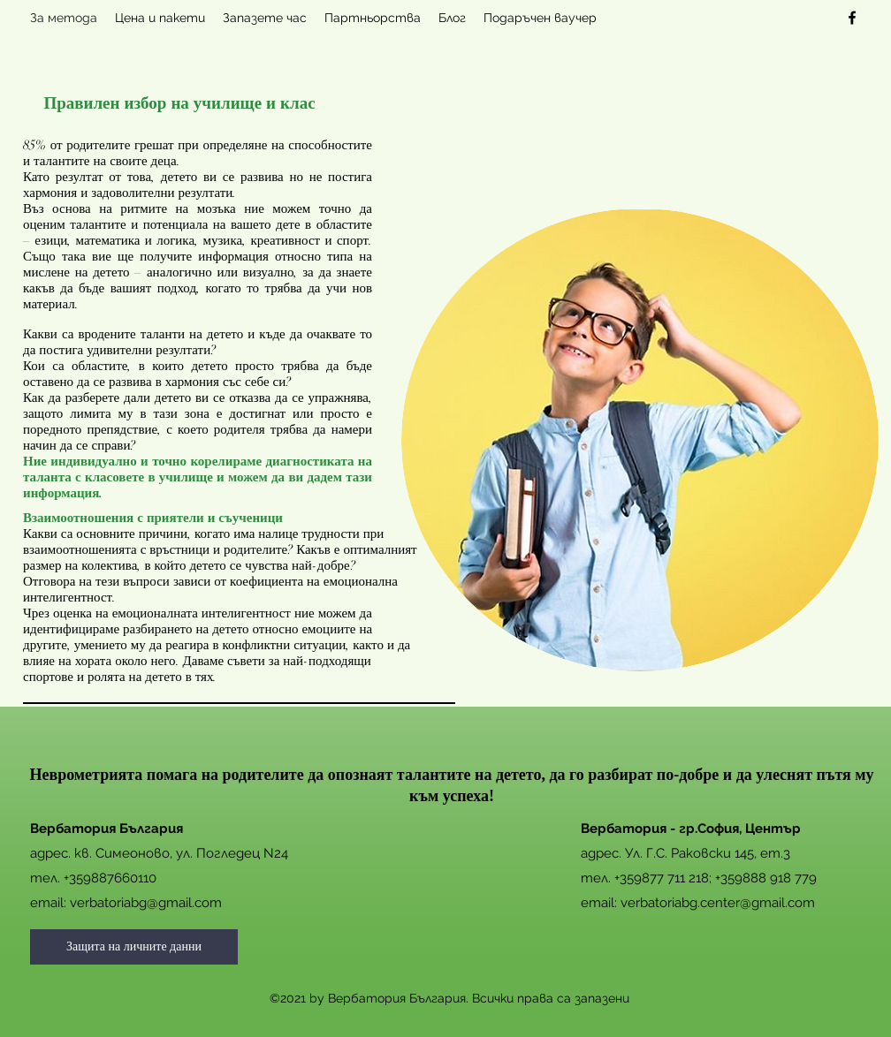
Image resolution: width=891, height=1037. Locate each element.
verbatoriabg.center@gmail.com (718, 903)
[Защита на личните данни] (134, 947)
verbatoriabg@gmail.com (146, 903)
